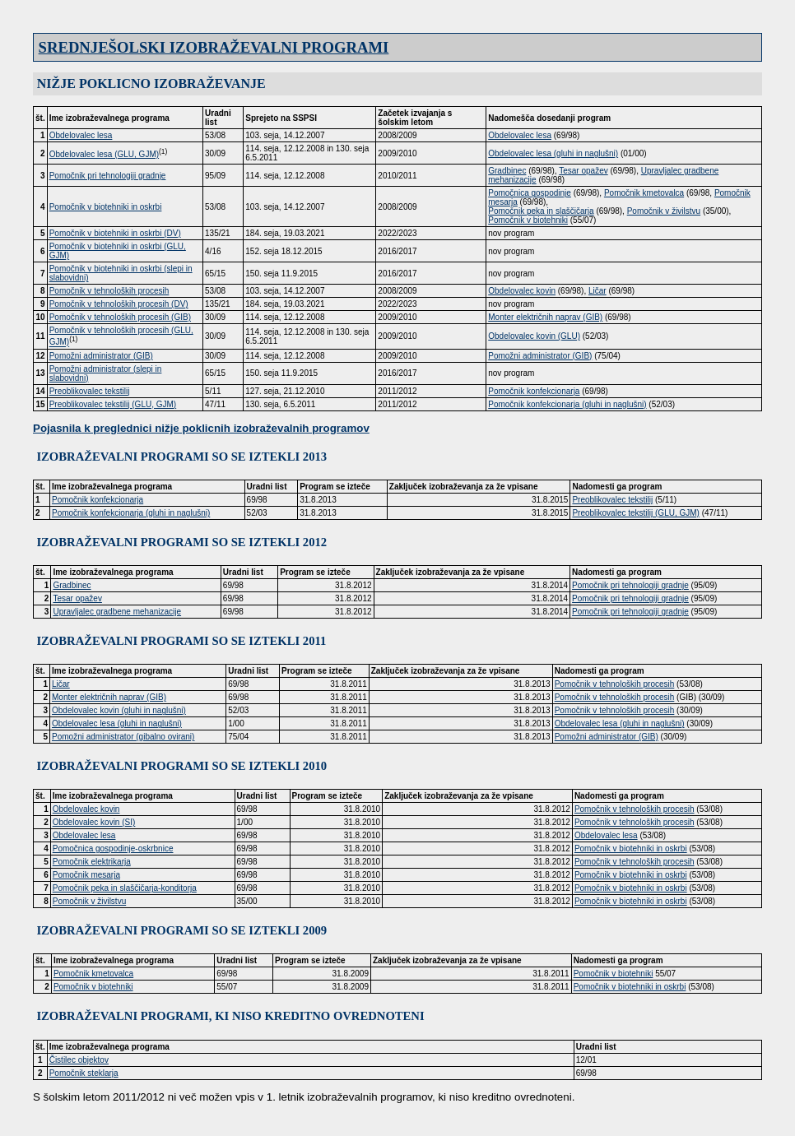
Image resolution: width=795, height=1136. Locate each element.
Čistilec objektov (79, 1059)
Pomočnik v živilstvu (663, 211)
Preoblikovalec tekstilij (89, 391)
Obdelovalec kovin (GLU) (534, 336)
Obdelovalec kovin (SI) (94, 822)
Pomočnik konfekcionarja (533, 391)
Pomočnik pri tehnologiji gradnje (107, 175)
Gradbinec (507, 170)
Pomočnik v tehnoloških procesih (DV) (118, 303)
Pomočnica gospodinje (529, 192)
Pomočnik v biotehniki (528, 220)
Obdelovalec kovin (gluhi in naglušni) (119, 710)
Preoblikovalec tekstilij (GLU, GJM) (112, 404)
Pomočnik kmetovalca (644, 192)
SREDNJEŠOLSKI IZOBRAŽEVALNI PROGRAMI (214, 47)
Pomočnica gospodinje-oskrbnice (113, 848)
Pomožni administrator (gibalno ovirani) (123, 736)
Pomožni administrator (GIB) (101, 355)
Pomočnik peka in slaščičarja (540, 211)
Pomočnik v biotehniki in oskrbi (105, 206)
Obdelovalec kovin (522, 290)
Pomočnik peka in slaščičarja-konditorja (125, 888)
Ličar (597, 290)
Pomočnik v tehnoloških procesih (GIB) (120, 317)
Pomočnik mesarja (86, 874)
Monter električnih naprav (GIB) (545, 317)
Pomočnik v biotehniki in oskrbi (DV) (115, 233)
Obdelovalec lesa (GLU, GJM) (104, 154)
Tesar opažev (583, 170)
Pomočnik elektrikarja (92, 861)
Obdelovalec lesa (81, 135)
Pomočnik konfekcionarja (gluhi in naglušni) (567, 404)
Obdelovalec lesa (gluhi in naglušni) (553, 153)
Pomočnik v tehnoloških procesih (109, 290)
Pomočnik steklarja (84, 1073)
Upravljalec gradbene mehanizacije (117, 611)
